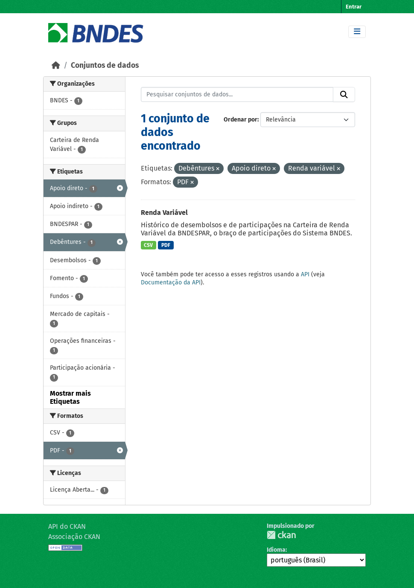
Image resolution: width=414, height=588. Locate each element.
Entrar (354, 6)
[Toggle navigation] (357, 32)
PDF (165, 245)
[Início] (56, 65)
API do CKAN (67, 526)
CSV (148, 245)
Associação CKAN (74, 537)
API (305, 274)
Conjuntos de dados (105, 65)
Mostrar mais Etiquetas (70, 397)
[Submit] (344, 94)
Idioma (276, 549)
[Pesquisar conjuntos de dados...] (237, 94)
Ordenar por (240, 119)
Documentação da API (171, 282)
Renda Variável (164, 213)
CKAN (281, 534)
